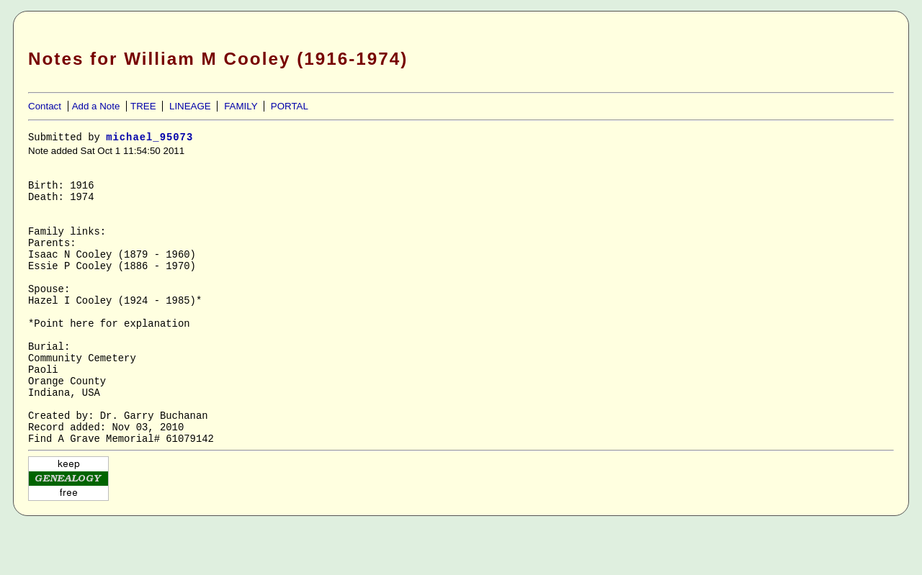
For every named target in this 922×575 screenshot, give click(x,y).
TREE (143, 106)
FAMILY (240, 106)
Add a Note (96, 106)
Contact (44, 106)
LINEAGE (190, 106)
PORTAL (289, 106)
